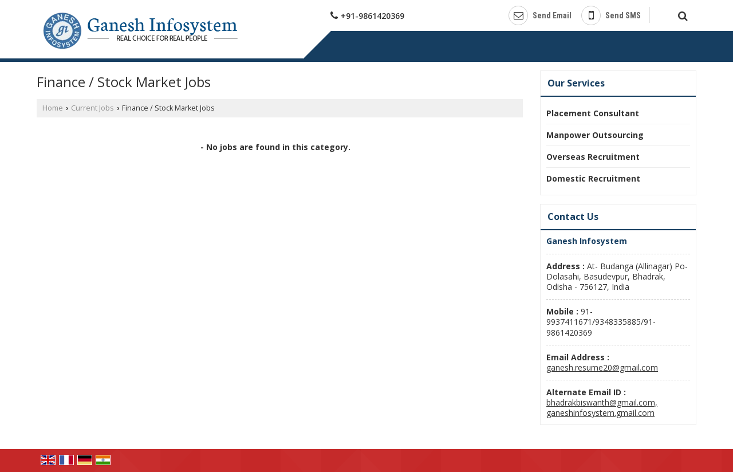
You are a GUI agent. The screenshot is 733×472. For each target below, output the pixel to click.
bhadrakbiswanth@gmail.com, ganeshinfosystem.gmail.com (601, 407)
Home (52, 108)
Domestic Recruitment (593, 178)
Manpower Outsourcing (595, 134)
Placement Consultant (592, 113)
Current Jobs (92, 108)
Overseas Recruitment (593, 156)
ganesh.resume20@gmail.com (602, 367)
